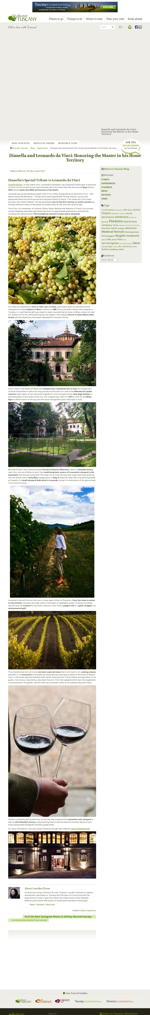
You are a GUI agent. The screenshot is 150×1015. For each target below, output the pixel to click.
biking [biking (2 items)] (130, 210)
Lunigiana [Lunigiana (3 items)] (121, 228)
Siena (104, 198)
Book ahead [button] (135, 19)
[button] (129, 27)
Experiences (42, 148)
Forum (84, 900)
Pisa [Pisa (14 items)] (119, 239)
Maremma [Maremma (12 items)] (131, 228)
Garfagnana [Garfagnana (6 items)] (106, 225)
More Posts (50, 904)
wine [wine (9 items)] (121, 249)
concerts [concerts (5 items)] (128, 213)
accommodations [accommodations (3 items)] (108, 210)
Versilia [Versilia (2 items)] (134, 247)
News (104, 191)
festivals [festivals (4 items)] (104, 222)
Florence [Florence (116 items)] (116, 221)
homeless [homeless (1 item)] (136, 225)
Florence (106, 187)
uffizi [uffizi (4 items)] (120, 246)
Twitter (32, 904)
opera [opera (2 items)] (103, 240)
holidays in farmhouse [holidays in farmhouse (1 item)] (126, 225)
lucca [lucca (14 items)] (114, 228)
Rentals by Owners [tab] (44, 143)
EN (120, 27)
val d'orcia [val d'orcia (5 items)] (127, 246)
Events (83, 910)
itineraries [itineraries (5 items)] (105, 228)
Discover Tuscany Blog (116, 169)
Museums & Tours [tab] (67, 143)
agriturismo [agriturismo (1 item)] (119, 210)
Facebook (40, 904)
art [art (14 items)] (125, 209)
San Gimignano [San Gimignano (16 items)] (110, 243)
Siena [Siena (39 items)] (136, 243)
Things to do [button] (74, 19)
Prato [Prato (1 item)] (124, 239)
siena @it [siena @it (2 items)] (104, 247)
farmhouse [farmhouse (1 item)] (132, 217)
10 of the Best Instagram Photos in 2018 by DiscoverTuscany (58, 916)
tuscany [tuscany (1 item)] (115, 247)
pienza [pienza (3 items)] (114, 239)
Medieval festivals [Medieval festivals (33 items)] (112, 231)
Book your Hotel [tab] (21, 143)
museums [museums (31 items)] (132, 235)
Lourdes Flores (39, 171)
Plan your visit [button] (115, 19)
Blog (32, 148)
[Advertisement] (75, 48)
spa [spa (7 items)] (110, 246)
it (123, 27)
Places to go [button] (56, 19)
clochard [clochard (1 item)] (121, 213)
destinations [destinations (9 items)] (107, 217)
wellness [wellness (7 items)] (114, 249)
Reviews (106, 195)
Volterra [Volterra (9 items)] (105, 249)
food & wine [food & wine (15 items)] (130, 221)
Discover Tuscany (19, 148)
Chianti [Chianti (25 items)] (105, 213)
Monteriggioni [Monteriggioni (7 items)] (108, 236)
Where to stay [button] (94, 19)
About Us (52, 1013)
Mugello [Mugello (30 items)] (120, 235)
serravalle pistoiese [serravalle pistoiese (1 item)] (126, 243)
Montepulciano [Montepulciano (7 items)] (132, 232)
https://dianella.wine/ (80, 828)
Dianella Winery (15, 184)
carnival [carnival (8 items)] (136, 209)
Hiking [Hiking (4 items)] (115, 225)
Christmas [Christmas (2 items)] (114, 214)
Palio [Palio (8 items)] (108, 239)
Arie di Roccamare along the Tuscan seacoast (29, 920)
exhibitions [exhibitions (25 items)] (122, 217)
